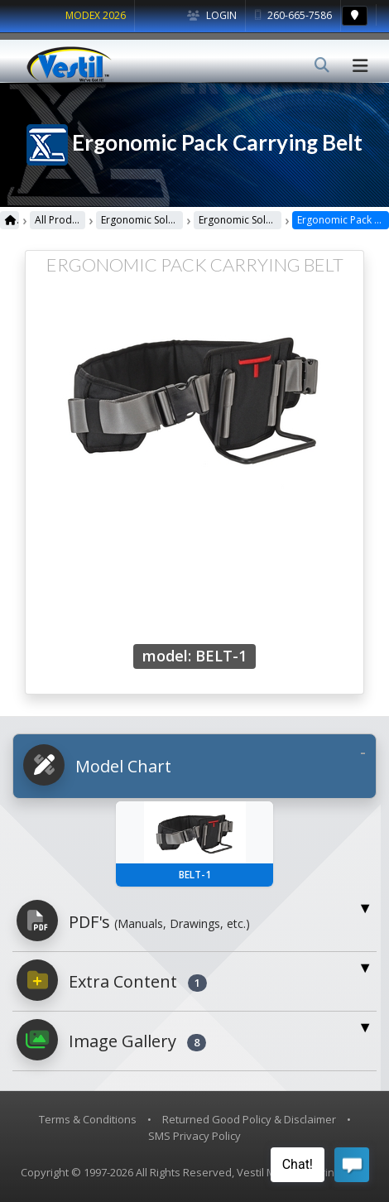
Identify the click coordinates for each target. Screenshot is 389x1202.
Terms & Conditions (88, 1119)
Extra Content (112, 980)
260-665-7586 (293, 15)
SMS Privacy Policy (194, 1135)
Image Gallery (111, 1039)
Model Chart (97, 765)
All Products (60, 220)
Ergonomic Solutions (142, 220)
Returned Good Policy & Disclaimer (249, 1119)
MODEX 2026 (95, 15)
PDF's (133, 920)
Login (212, 15)
